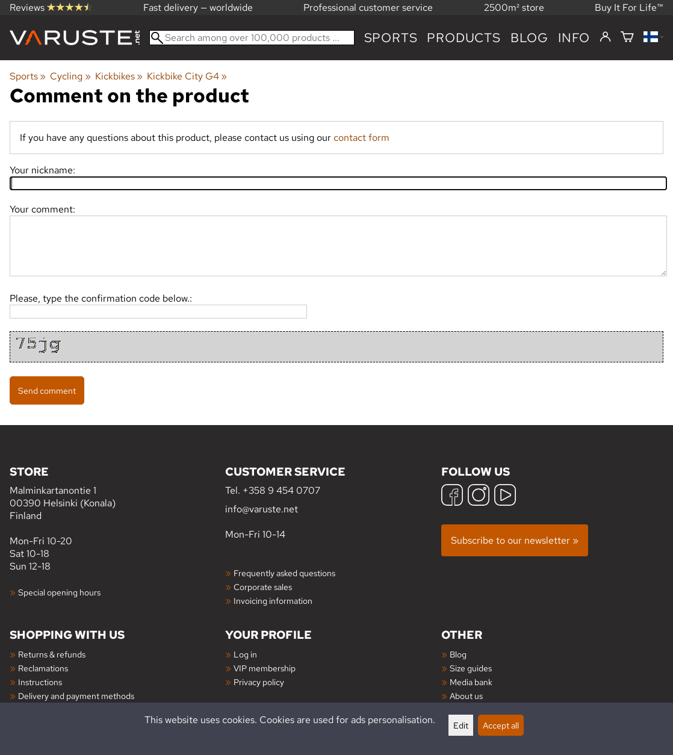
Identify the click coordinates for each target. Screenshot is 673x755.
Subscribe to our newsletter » (514, 540)
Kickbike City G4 (187, 76)
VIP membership (265, 668)
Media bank (471, 682)
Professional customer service (368, 7)
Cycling (70, 76)
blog (529, 38)
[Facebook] (452, 496)
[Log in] (605, 37)
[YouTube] (505, 496)
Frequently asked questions (284, 573)
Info (574, 38)
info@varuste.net (261, 509)
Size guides (471, 668)
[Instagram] (478, 496)
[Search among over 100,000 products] (252, 37)
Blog (458, 654)
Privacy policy (259, 682)
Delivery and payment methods (76, 695)
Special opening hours (59, 592)
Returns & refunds (51, 654)
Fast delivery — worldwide (198, 7)
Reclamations (43, 668)
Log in (245, 654)
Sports (391, 38)
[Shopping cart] (627, 37)
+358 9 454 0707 (281, 490)
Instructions (40, 682)
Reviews (51, 7)
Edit (460, 725)
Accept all (501, 725)
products (463, 38)
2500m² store (514, 7)
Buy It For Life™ (629, 7)
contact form (361, 137)
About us (466, 695)
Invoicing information (273, 600)
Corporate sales (263, 586)
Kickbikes (119, 76)
